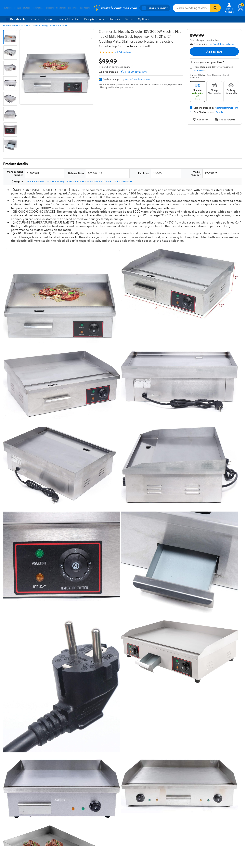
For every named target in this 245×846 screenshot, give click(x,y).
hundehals (61, 8)
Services (34, 19)
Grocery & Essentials (68, 19)
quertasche (85, 8)
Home (6, 25)
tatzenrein (73, 8)
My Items (143, 19)
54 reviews (125, 52)
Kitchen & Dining (39, 25)
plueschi (50, 8)
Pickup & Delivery (94, 19)
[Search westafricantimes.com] (191, 8)
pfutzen (26, 8)
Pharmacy (114, 19)
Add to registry (225, 119)
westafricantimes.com (137, 79)
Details (219, 112)
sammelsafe (38, 8)
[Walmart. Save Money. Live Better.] (115, 7)
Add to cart (214, 51)
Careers (129, 19)
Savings (48, 19)
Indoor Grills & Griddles (99, 181)
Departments (15, 19)
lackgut (17, 8)
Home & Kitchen (20, 25)
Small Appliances (58, 25)
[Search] (215, 8)
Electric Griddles (123, 181)
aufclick (7, 8)
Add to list (200, 119)
